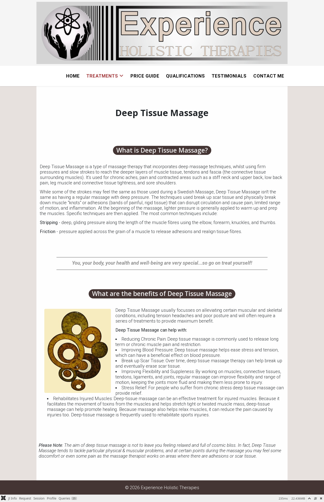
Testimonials (229, 76)
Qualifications (185, 76)
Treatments (102, 76)
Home (73, 76)
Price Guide (144, 76)
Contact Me (268, 76)
